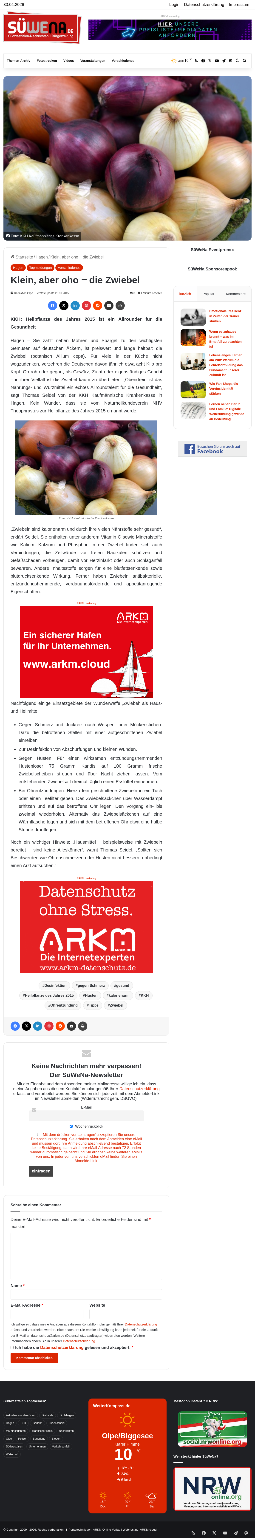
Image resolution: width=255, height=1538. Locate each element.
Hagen (42, 257)
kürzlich (185, 294)
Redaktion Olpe (24, 293)
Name (18, 1285)
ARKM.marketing (169, 16)
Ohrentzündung (64, 1005)
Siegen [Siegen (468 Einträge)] (56, 1438)
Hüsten (91, 995)
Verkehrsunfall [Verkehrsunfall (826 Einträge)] (61, 1446)
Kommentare (236, 294)
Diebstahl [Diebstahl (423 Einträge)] (47, 1415)
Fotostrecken (47, 60)
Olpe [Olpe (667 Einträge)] (9, 1438)
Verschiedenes (123, 60)
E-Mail (86, 1107)
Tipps (94, 1005)
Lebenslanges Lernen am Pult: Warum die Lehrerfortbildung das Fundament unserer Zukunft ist (226, 365)
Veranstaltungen (92, 60)
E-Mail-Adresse (27, 1305)
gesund (122, 985)
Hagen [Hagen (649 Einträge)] (10, 1423)
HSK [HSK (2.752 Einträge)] (23, 1423)
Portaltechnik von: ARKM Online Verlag (94, 1529)
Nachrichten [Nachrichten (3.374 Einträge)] (66, 1431)
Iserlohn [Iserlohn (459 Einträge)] (37, 1423)
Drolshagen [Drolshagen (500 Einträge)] (67, 1415)
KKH (145, 995)
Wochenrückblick (86, 1126)
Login (174, 4)
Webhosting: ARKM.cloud (139, 1529)
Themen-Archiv (18, 60)
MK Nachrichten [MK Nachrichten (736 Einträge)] (16, 1431)
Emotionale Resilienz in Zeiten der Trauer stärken (225, 316)
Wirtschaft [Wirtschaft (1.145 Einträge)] (12, 1454)
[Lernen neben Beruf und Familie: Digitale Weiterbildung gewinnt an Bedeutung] (193, 410)
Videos (68, 60)
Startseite (22, 257)
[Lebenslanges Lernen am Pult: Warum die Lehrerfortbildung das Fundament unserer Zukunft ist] (193, 361)
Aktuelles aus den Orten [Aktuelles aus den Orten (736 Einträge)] (20, 1415)
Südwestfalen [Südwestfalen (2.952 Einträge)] (14, 1446)
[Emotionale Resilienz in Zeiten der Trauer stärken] (193, 317)
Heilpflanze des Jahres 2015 (49, 995)
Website (97, 1305)
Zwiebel (116, 1005)
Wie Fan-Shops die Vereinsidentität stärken (223, 388)
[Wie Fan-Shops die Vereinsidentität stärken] (193, 389)
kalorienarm (119, 995)
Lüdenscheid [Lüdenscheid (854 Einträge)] (57, 1423)
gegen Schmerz (91, 985)
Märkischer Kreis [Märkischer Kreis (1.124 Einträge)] (42, 1431)
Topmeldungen (40, 268)
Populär (209, 294)
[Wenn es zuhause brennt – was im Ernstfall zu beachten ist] (193, 337)
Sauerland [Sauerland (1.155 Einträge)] (39, 1438)
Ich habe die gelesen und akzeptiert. (72, 1347)
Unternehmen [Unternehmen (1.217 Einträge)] (37, 1446)
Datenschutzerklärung (204, 4)
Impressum (239, 4)
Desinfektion (55, 985)
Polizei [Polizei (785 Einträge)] (22, 1438)
